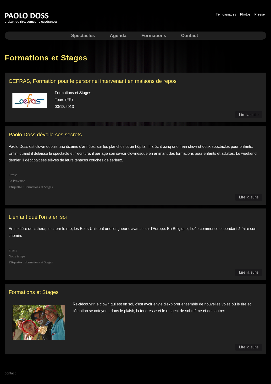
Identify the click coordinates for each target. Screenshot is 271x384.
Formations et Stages (34, 292)
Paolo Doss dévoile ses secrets (45, 135)
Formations (153, 35)
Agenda (118, 35)
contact (10, 373)
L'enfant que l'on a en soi (38, 217)
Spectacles (83, 35)
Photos (245, 14)
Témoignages (226, 14)
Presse (259, 14)
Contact (189, 35)
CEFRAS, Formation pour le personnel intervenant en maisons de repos (93, 81)
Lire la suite (249, 115)
